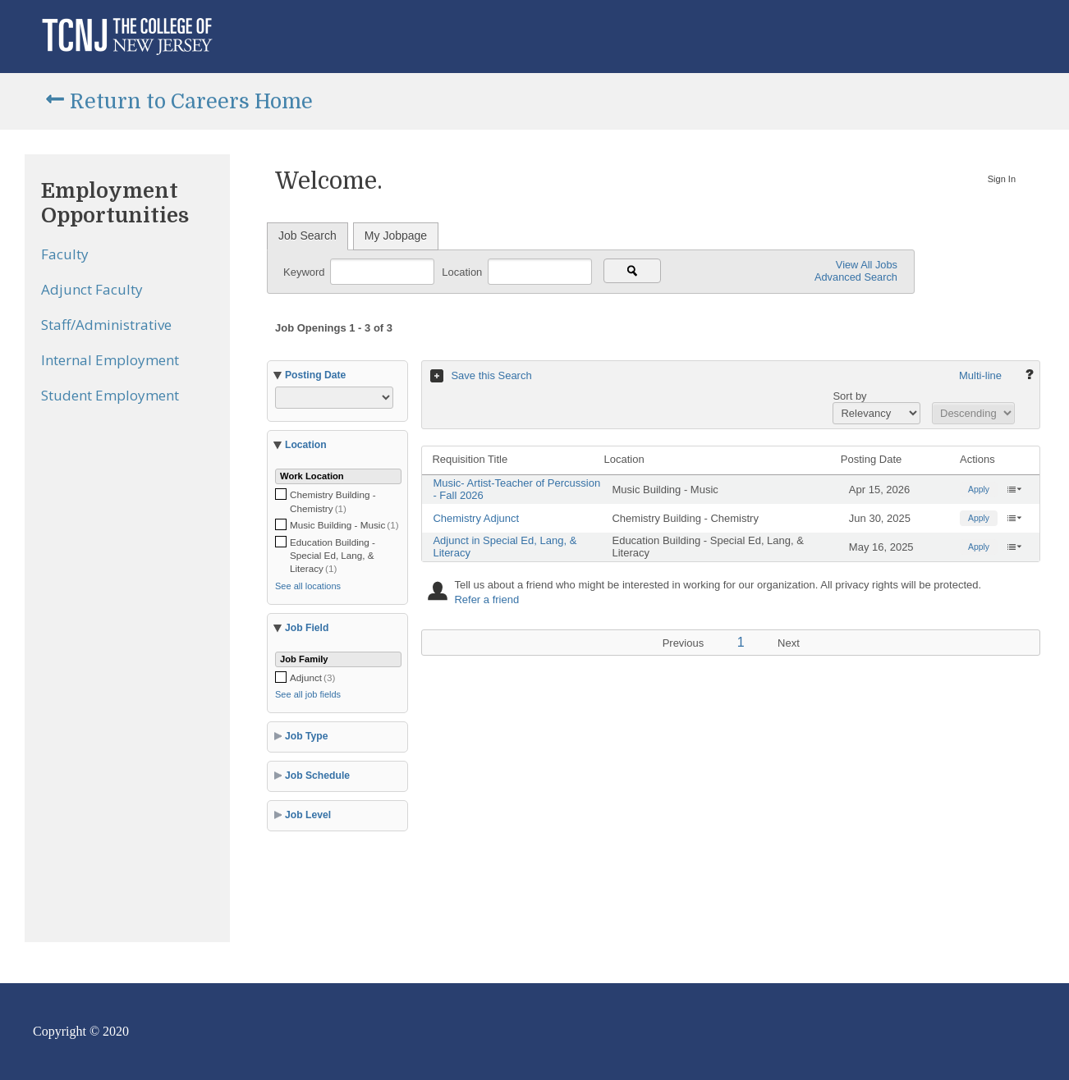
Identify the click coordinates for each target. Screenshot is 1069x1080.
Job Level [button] (308, 815)
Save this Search (491, 375)
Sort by (849, 396)
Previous (683, 643)
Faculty (65, 254)
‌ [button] (1014, 489)
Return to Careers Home (191, 101)
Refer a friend (486, 599)
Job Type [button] (306, 736)
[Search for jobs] (632, 271)
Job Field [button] (306, 628)
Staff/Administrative (106, 324)
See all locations (308, 586)
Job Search (307, 235)
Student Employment (110, 395)
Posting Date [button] (315, 375)
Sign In (1002, 179)
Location (463, 271)
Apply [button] (978, 489)
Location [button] (306, 445)
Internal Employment (110, 359)
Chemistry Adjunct (476, 518)
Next (789, 643)
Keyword (305, 271)
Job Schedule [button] (317, 775)
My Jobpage (396, 235)
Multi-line (980, 375)
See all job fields (308, 694)
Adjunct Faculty (92, 289)
